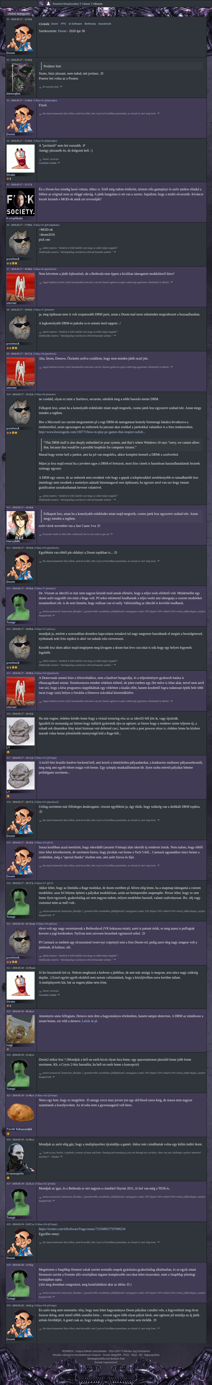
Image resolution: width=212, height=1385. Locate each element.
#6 (8, 224)
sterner (12, 303)
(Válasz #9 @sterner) (44, 394)
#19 (9, 842)
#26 (9, 1139)
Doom (11, 53)
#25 (9, 1095)
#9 (8, 353)
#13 (9, 588)
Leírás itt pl (89, 1021)
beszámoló (104, 23)
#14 (9, 629)
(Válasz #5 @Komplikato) (46, 224)
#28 (9, 1224)
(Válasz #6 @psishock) (44, 269)
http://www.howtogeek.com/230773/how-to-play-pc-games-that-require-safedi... (92, 432)
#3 (8, 100)
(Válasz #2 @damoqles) (45, 100)
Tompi (11, 622)
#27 (9, 1183)
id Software (75, 23)
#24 (9, 1054)
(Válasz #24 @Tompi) (46, 1095)
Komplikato (15, 218)
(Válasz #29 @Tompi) (45, 1305)
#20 (9, 883)
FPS (63, 23)
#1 (8, 19)
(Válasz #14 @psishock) (46, 802)
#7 (8, 269)
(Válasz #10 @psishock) (46, 547)
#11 (9, 507)
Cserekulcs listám (48, 163)
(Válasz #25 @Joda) (45, 1183)
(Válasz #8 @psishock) (44, 353)
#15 (9, 673)
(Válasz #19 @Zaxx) (46, 923)
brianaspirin (15, 1173)
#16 (9, 713)
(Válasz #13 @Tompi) (45, 757)
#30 (9, 1305)
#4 (8, 140)
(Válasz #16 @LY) (43, 842)
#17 (9, 757)
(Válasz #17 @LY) (43, 883)
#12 (9, 547)
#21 (9, 923)
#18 (9, 802)
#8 (8, 309)
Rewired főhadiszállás (66, 3)
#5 (8, 184)
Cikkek (86, 3)
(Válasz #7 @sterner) (43, 309)
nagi (10, 1045)
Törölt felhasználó (19, 1129)
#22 (9, 967)
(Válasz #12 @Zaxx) (44, 629)
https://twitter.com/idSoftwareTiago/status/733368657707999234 (82, 1229)
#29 (9, 1264)
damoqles (13, 93)
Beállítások (48, 3)
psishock (13, 259)
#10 (9, 394)
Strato (11, 174)
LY (8, 747)
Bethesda (90, 23)
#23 (9, 1011)
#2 (8, 59)
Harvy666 (13, 541)
